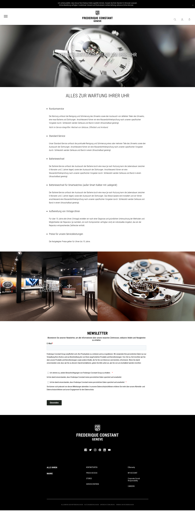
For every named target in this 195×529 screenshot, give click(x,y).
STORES (89, 478)
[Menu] (5, 16)
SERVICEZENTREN (92, 484)
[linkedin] (104, 451)
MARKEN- (49, 281)
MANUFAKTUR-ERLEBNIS (49, 288)
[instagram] (95, 451)
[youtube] (109, 450)
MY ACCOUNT (132, 473)
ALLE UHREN (52, 467)
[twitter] (90, 451)
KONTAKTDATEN (91, 467)
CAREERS (131, 486)
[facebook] (85, 451)
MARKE (50, 473)
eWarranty (131, 467)
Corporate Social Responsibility (134, 480)
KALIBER (146, 288)
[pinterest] (100, 451)
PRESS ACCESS (91, 473)
